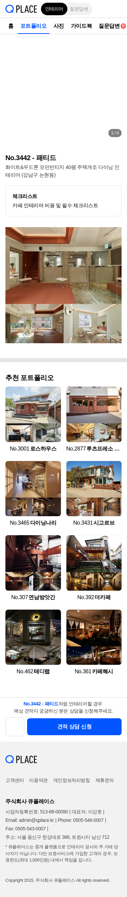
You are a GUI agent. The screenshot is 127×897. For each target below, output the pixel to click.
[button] (117, 9)
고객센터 (14, 780)
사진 (59, 26)
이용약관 (38, 780)
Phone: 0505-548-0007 (80, 820)
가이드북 (81, 26)
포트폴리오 (33, 26)
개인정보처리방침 (71, 780)
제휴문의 (105, 780)
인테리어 (54, 9)
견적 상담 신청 (74, 726)
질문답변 (79, 9)
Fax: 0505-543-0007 (25, 828)
